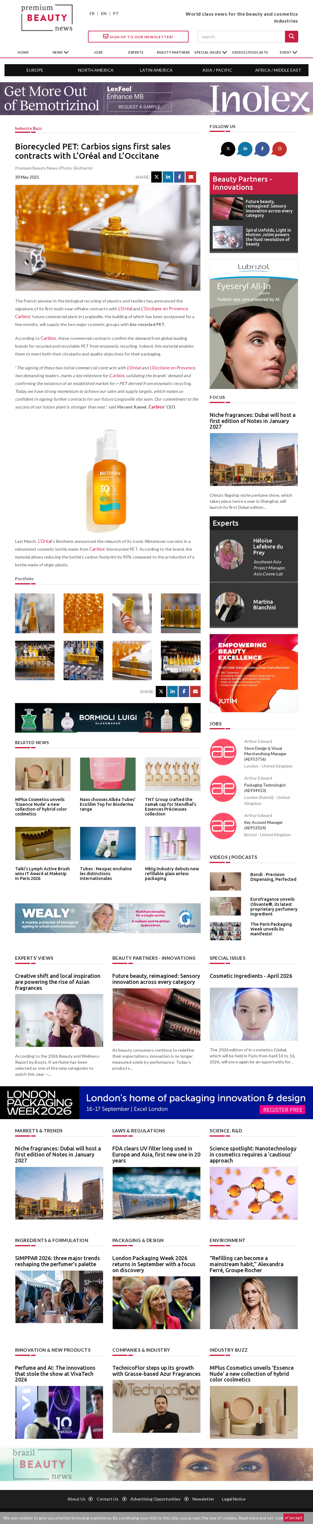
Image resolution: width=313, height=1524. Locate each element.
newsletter (203, 1495)
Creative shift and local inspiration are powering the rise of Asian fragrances (57, 980)
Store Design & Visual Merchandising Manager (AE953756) (265, 752)
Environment (227, 1237)
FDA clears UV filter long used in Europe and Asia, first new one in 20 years (156, 1152)
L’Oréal (124, 308)
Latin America (156, 70)
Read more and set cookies (263, 1517)
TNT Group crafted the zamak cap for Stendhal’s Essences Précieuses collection (168, 805)
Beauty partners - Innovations (242, 182)
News (58, 52)
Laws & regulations (137, 1128)
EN (104, 13)
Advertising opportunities (155, 1495)
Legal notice (234, 1495)
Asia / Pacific (217, 70)
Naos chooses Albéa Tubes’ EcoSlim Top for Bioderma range (105, 803)
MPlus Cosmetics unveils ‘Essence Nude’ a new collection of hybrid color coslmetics (38, 805)
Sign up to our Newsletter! (138, 36)
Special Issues (226, 956)
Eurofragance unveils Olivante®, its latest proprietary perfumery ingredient (271, 903)
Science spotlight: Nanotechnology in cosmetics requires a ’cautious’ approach (253, 1152)
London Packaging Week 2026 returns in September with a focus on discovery (154, 1261)
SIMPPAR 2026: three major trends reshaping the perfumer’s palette (57, 1258)
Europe (35, 70)
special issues (208, 52)
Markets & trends (37, 1128)
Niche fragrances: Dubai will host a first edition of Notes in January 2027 (253, 420)
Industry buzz (28, 128)
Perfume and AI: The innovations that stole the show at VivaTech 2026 (55, 1370)
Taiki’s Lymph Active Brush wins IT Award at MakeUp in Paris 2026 (41, 872)
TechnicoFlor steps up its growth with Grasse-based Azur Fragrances (156, 1367)
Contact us (107, 1495)
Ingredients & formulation (49, 1237)
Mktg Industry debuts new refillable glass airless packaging (169, 872)
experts (136, 52)
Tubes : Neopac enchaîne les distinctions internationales (107, 870)
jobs (98, 52)
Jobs (215, 722)
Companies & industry (139, 1347)
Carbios (22, 316)
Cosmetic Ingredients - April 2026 (251, 974)
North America (96, 70)
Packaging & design (137, 1237)
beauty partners (173, 52)
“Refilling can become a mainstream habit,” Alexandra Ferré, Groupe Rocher (246, 1261)
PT (116, 13)
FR (92, 13)
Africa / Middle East (278, 70)
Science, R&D (225, 1128)
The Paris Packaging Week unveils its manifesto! (269, 926)
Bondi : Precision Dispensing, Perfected (271, 875)
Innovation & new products (51, 1347)
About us (76, 1495)
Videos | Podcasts (250, 52)
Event (286, 52)
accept (293, 1517)
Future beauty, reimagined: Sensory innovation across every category (156, 977)
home (23, 52)
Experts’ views (33, 956)
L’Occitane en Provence (162, 308)
